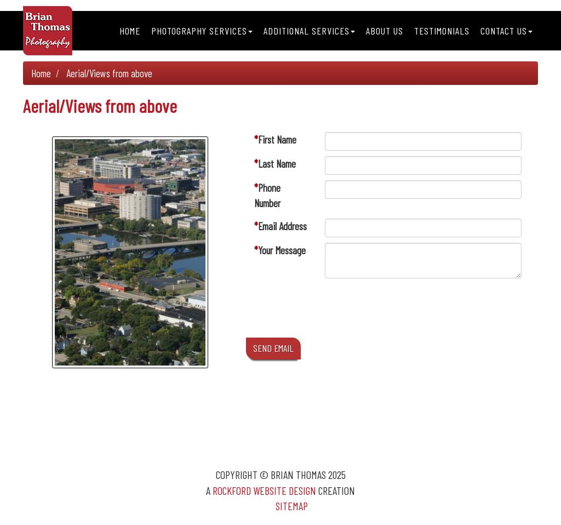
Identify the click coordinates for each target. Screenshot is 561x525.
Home (129, 31)
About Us (384, 31)
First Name (277, 139)
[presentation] (408, 310)
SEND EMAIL (273, 348)
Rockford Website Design (264, 490)
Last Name (277, 163)
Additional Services (309, 31)
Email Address (282, 226)
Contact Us (506, 31)
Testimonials (442, 31)
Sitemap (292, 505)
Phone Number (267, 195)
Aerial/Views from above (109, 73)
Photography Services (202, 31)
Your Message (282, 250)
